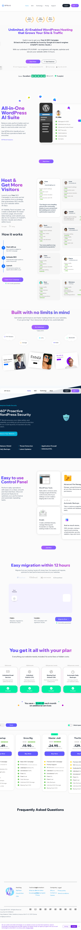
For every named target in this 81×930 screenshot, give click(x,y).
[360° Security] (54, 99)
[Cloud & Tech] (22, 893)
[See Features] (49, 61)
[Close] (79, 926)
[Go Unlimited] (40, 327)
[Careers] (56, 895)
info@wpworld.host (5, 916)
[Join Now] (48, 547)
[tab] (11, 725)
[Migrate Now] (63, 619)
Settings (66, 926)
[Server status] (41, 890)
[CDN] (22, 896)
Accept (74, 926)
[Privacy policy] (63, 890)
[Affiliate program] (41, 893)
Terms (39, 330)
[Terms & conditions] (64, 893)
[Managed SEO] (68, 109)
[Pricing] (41, 895)
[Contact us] (56, 893)
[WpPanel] (22, 890)
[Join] (75, 5)
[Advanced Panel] (19, 102)
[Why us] (56, 890)
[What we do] (35, 890)
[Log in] (67, 390)
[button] (66, 5)
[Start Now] (33, 61)
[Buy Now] (28, 753)
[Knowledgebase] (35, 893)
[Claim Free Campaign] (12, 279)
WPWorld (7, 5)
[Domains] (40, 97)
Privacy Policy (29, 928)
